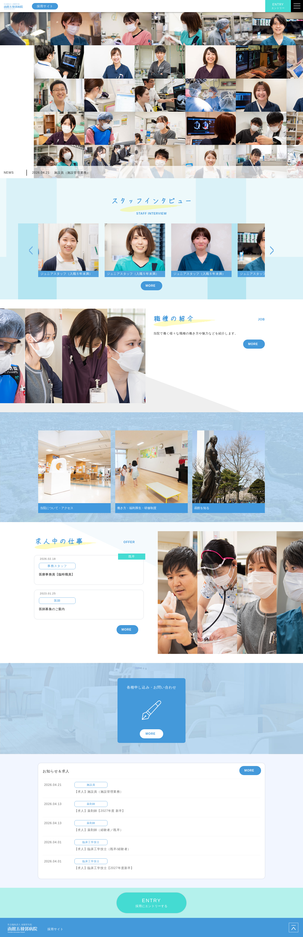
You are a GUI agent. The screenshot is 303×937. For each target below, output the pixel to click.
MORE (151, 285)
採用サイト (45, 6)
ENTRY (278, 6)
